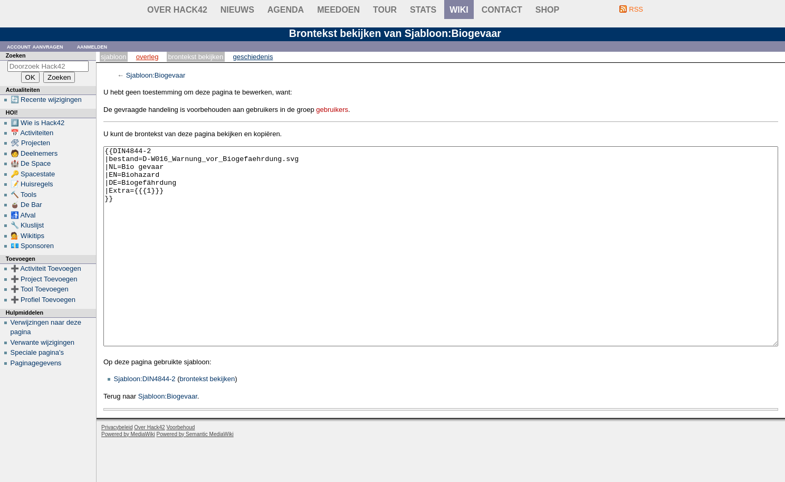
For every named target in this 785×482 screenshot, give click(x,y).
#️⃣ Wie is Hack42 (38, 123)
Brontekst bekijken (196, 57)
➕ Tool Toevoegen (40, 289)
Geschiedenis (253, 57)
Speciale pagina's (37, 352)
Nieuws (237, 9)
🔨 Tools (24, 195)
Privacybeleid (116, 467)
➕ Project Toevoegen (44, 279)
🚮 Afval (23, 215)
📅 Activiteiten (32, 133)
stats (423, 9)
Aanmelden (92, 46)
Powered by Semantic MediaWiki (195, 474)
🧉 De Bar (26, 205)
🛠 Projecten (31, 143)
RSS (636, 9)
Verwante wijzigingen (42, 342)
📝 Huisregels (32, 184)
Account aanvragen (35, 46)
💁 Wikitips (27, 236)
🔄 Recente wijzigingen (46, 99)
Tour (385, 9)
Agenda (285, 9)
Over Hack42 (177, 9)
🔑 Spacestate (33, 174)
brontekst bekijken (207, 418)
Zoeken (16, 55)
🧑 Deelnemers (34, 153)
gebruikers (332, 110)
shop (547, 9)
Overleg (147, 57)
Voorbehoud (180, 467)
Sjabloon (113, 57)
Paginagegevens (36, 363)
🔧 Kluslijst (27, 225)
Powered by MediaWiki (128, 474)
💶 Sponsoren (32, 246)
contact (502, 9)
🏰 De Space (31, 163)
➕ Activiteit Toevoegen (46, 268)
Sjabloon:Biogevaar (156, 75)
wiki (458, 9)
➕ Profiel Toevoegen (43, 300)
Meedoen (338, 9)
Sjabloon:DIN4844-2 (145, 418)
